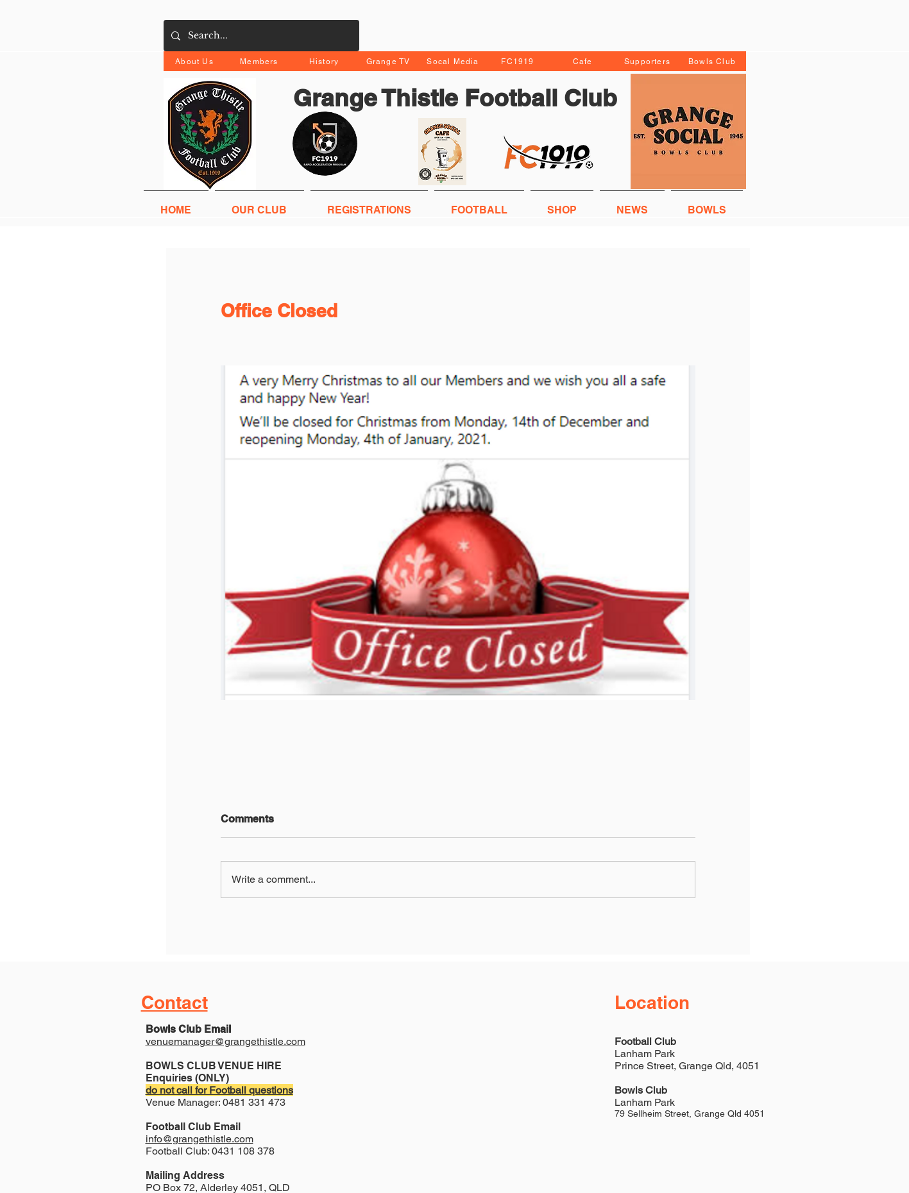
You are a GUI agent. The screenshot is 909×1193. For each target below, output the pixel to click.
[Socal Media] (454, 61)
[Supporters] (648, 61)
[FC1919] (519, 61)
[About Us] (196, 61)
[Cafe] (584, 61)
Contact (174, 1002)
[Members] (260, 61)
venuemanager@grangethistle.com (225, 1041)
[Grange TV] (389, 61)
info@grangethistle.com (199, 1139)
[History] (325, 61)
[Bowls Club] (713, 61)
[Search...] (260, 35)
